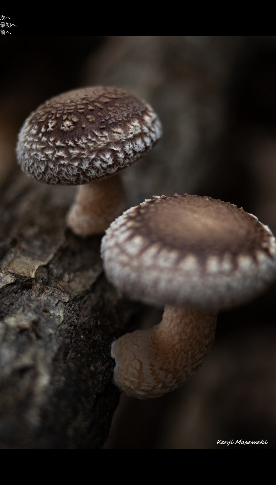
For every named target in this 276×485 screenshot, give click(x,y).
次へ (5, 18)
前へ (5, 32)
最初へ (8, 25)
